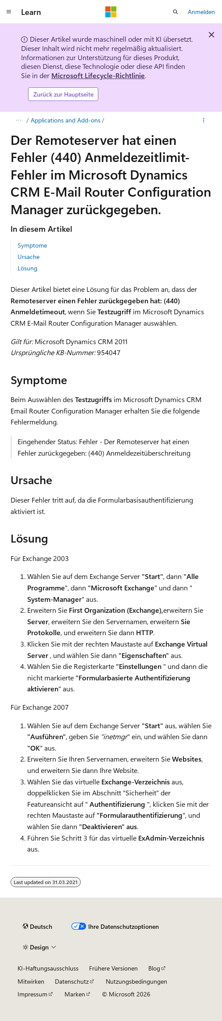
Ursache (28, 256)
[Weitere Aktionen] (203, 120)
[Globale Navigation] (9, 12)
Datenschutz (72, 981)
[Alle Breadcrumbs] (18, 120)
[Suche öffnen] (175, 12)
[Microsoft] (111, 12)
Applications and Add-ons (65, 120)
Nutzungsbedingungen (136, 981)
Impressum (32, 994)
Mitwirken (31, 981)
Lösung (27, 268)
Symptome (32, 245)
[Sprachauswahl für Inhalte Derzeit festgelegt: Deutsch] (37, 926)
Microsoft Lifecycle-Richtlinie (98, 75)
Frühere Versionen (113, 968)
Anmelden (201, 11)
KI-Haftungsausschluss (48, 968)
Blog (154, 968)
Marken (74, 994)
